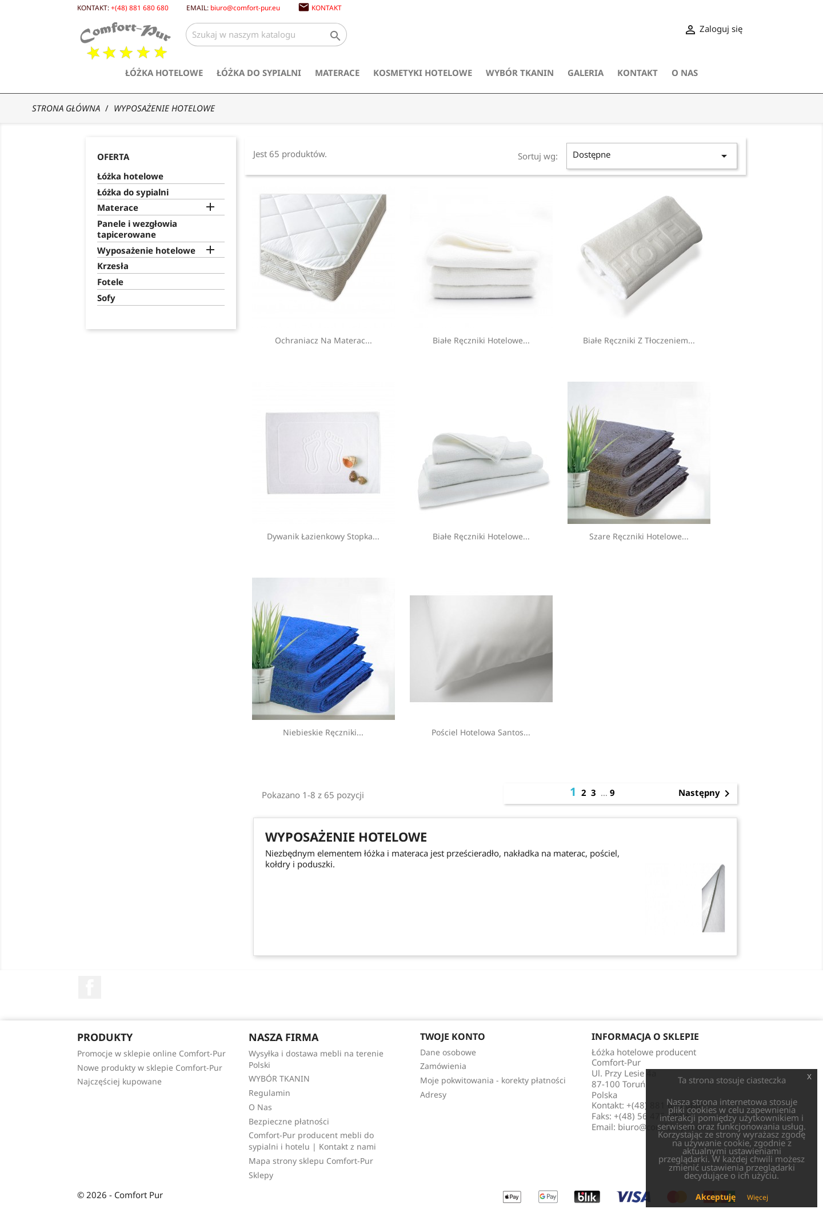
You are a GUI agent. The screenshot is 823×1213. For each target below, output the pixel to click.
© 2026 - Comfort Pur (120, 1194)
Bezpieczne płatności (289, 1121)
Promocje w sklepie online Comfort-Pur (151, 1053)
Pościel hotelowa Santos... (481, 732)
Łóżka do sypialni (259, 72)
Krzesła (113, 266)
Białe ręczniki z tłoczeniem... (639, 340)
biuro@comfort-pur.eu (245, 7)
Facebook (89, 987)
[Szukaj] (266, 34)
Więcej (757, 1197)
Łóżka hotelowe (164, 72)
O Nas (685, 72)
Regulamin (269, 1092)
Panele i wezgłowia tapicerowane (137, 229)
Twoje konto (452, 1036)
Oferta (113, 156)
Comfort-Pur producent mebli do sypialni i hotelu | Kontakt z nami (312, 1141)
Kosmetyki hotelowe (422, 72)
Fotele (110, 282)
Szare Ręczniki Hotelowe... (639, 536)
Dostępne (652, 156)
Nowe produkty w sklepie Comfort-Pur (149, 1067)
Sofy (106, 298)
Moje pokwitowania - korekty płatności (493, 1080)
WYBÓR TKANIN (520, 72)
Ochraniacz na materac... (323, 340)
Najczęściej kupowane (119, 1081)
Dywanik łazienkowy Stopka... (323, 536)
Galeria (586, 72)
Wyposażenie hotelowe (146, 250)
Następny (706, 793)
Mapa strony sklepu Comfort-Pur (311, 1160)
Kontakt (326, 7)
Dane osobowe (448, 1052)
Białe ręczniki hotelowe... (481, 340)
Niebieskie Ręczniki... (323, 732)
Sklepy (261, 1175)
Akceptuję (716, 1196)
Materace (337, 72)
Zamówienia (443, 1065)
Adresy (433, 1094)
